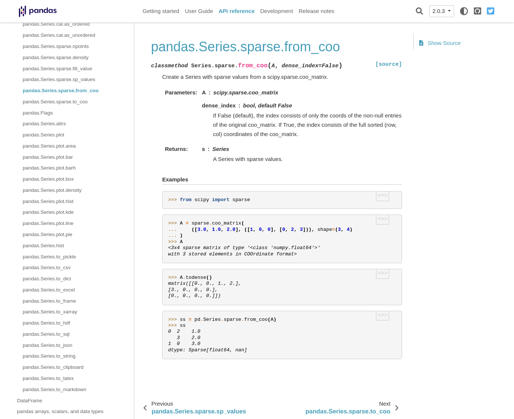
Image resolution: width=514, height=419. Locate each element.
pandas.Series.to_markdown (54, 389)
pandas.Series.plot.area (49, 146)
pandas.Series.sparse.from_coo (61, 90)
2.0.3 (440, 11)
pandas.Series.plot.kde (48, 212)
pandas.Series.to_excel (49, 290)
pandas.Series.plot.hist (48, 201)
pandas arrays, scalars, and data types (60, 411)
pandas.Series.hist (43, 245)
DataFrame (29, 400)
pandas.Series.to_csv (47, 267)
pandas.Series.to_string (49, 356)
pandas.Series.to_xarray (50, 312)
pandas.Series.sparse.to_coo (55, 101)
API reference (237, 11)
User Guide (199, 11)
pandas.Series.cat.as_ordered (56, 24)
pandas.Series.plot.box (48, 179)
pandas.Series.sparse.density (56, 57)
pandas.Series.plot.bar (48, 157)
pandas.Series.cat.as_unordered (59, 35)
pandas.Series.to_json (48, 345)
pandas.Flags (38, 113)
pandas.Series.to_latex (48, 378)
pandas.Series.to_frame (49, 301)
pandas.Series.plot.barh (49, 168)
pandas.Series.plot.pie (48, 234)
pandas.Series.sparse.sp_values (59, 79)
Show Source (440, 43)
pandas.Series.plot (43, 135)
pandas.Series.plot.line (48, 223)
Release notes (316, 11)
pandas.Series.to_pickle (49, 257)
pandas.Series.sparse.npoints (56, 46)
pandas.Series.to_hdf (46, 323)
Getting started (161, 11)
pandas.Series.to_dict (47, 278)
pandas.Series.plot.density (52, 190)
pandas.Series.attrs (44, 123)
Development (276, 11)
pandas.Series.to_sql (46, 334)
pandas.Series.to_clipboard (53, 367)
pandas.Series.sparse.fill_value (57, 68)
